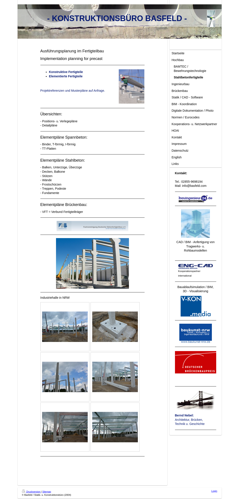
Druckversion (31, 491)
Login (214, 491)
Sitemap (46, 491)
